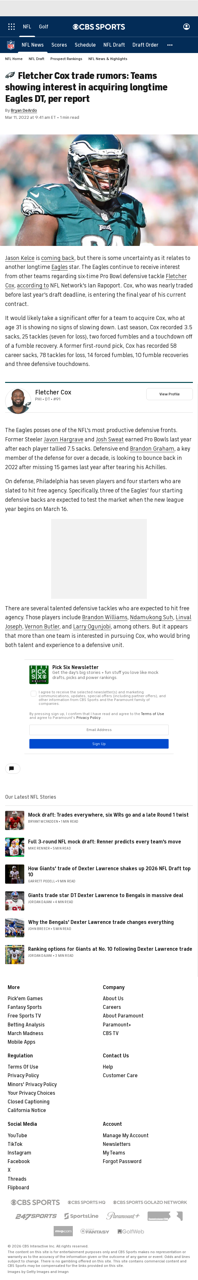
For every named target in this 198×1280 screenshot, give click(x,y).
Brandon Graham (152, 448)
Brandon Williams (104, 617)
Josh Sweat (110, 439)
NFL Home (14, 59)
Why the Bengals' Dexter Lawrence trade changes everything (101, 922)
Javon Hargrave (63, 439)
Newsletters (117, 1144)
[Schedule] (85, 45)
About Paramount (123, 1016)
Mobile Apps (21, 1042)
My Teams (114, 1153)
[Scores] (59, 45)
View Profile (169, 394)
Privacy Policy (23, 1075)
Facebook (19, 1161)
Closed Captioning (29, 1102)
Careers (112, 1007)
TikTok (15, 1144)
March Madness (25, 1033)
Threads (17, 1179)
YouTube (17, 1135)
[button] (170, 45)
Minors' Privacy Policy (32, 1084)
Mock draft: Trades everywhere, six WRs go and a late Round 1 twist (108, 815)
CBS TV (111, 1033)
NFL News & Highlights (107, 59)
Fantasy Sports (25, 1007)
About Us (113, 998)
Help (108, 1067)
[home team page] (28, 404)
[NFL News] (33, 45)
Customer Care (120, 1075)
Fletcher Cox (53, 392)
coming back (57, 258)
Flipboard (18, 1188)
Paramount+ (117, 1025)
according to (33, 285)
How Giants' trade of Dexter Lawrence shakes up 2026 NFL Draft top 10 (109, 871)
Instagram (19, 1153)
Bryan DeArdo (24, 110)
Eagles (59, 266)
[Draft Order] (145, 45)
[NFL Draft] (114, 45)
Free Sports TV (24, 1016)
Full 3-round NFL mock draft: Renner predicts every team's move (104, 842)
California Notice (27, 1110)
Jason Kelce (19, 258)
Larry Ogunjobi (92, 626)
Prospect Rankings (66, 59)
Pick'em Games (25, 998)
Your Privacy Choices (31, 1093)
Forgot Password (122, 1161)
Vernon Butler (42, 626)
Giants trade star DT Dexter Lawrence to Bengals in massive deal (105, 895)
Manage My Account (125, 1135)
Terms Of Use (23, 1067)
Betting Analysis (26, 1025)
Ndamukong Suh (151, 617)
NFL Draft (36, 59)
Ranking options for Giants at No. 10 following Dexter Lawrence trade (110, 949)
